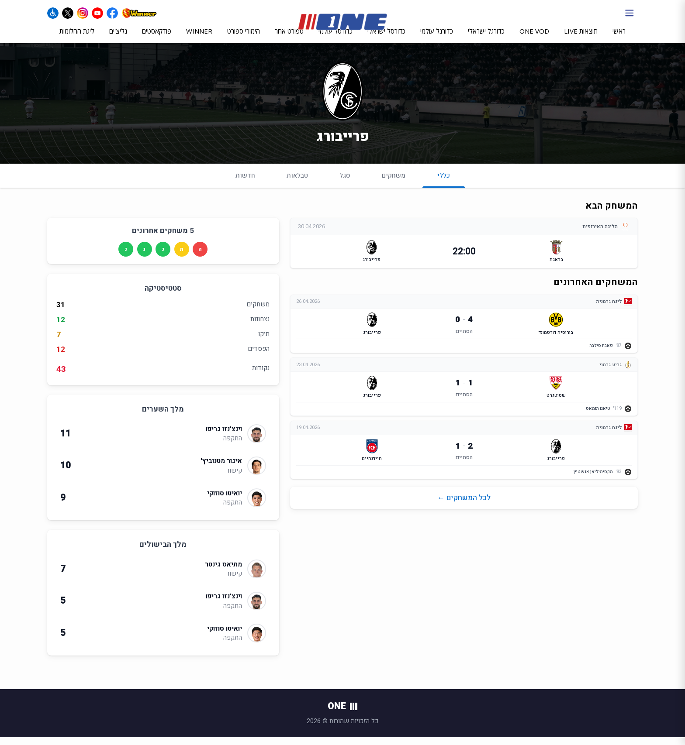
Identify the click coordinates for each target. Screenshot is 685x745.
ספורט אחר (289, 38)
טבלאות (297, 183)
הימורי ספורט (243, 38)
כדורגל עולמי (436, 38)
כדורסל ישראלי (386, 38)
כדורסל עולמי (335, 38)
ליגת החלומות (76, 38)
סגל (344, 183)
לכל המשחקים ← (464, 507)
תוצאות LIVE (581, 38)
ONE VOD (534, 38)
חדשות (245, 183)
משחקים (393, 183)
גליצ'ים (118, 38)
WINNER (199, 38)
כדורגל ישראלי (486, 38)
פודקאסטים (156, 38)
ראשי (619, 38)
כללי (443, 186)
